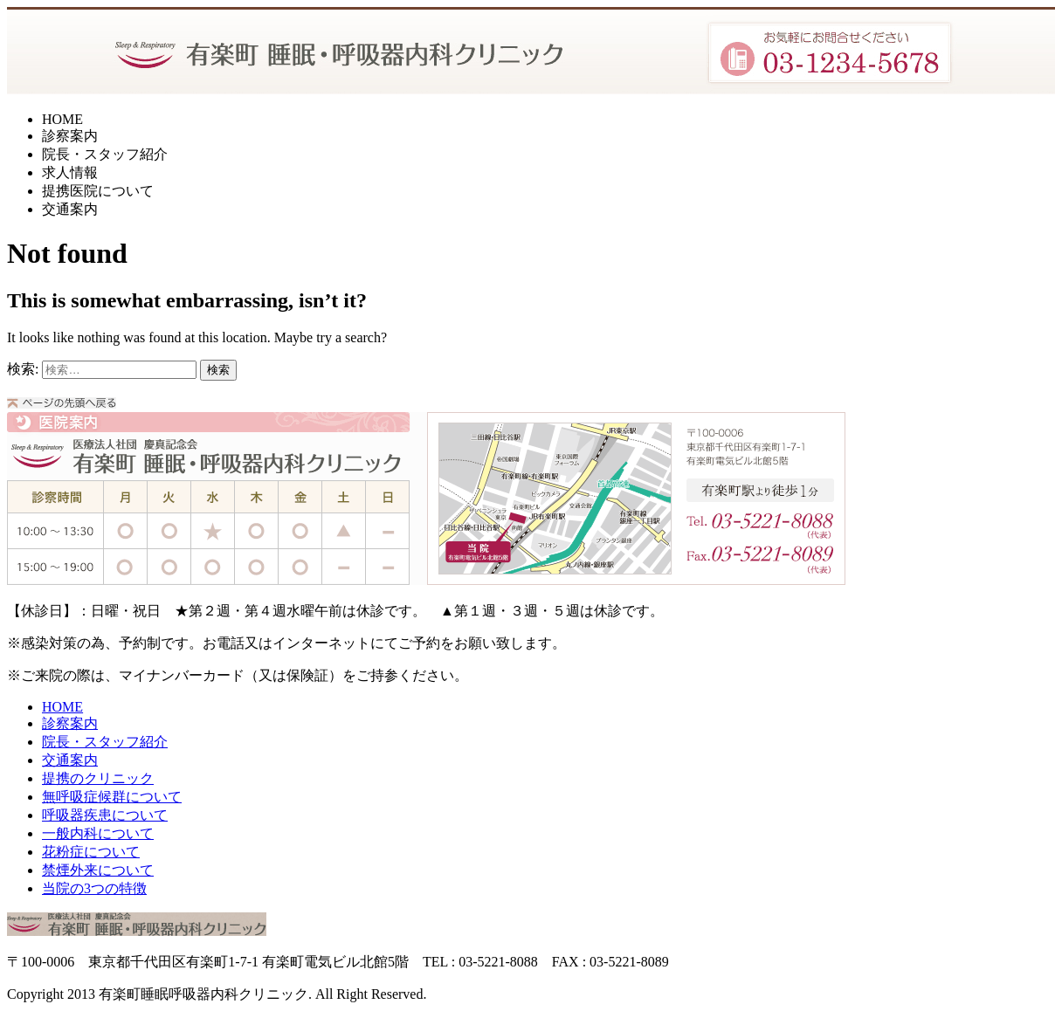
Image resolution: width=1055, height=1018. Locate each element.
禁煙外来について (98, 870)
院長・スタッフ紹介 (105, 154)
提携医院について (98, 190)
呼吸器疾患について (105, 815)
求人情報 (70, 172)
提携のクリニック (98, 778)
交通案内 (70, 209)
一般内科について (98, 833)
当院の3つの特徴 (94, 888)
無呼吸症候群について (112, 796)
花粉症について (91, 851)
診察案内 (70, 135)
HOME (62, 119)
